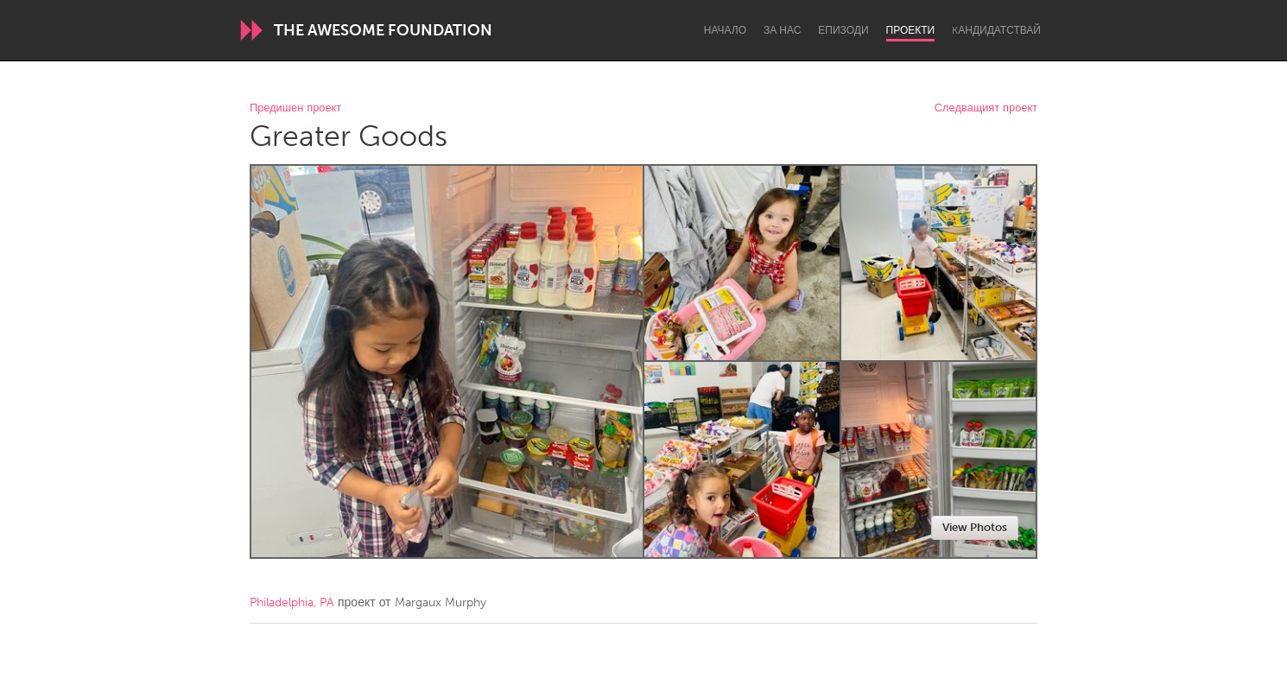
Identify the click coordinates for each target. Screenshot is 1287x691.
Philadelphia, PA (292, 602)
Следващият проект (986, 108)
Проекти (910, 30)
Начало (725, 30)
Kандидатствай (996, 30)
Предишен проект (295, 108)
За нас (782, 30)
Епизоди (843, 30)
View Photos (974, 527)
